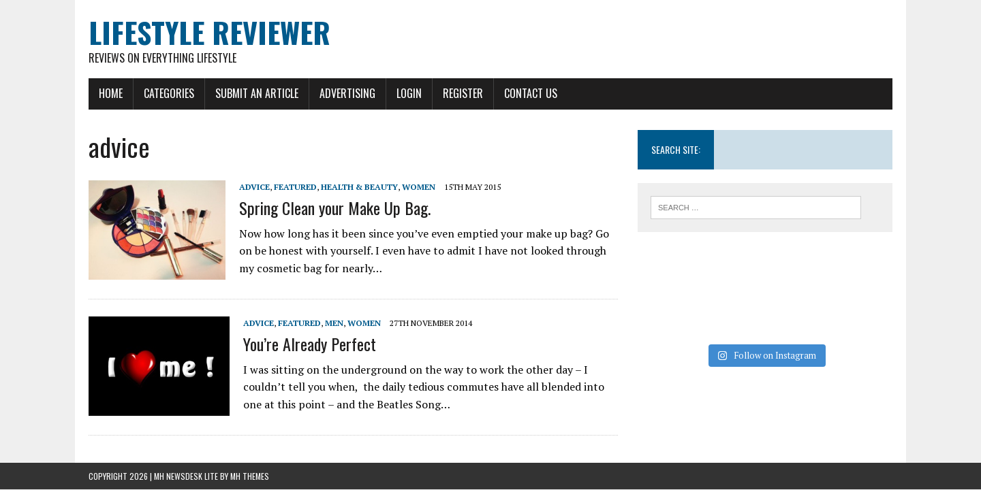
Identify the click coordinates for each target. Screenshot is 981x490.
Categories (169, 93)
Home (111, 93)
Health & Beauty (359, 187)
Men (334, 323)
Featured (295, 187)
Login (409, 93)
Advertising (347, 93)
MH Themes (249, 476)
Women (418, 187)
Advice (254, 187)
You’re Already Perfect (309, 343)
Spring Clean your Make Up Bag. (335, 207)
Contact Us (530, 93)
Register (463, 93)
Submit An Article (256, 93)
